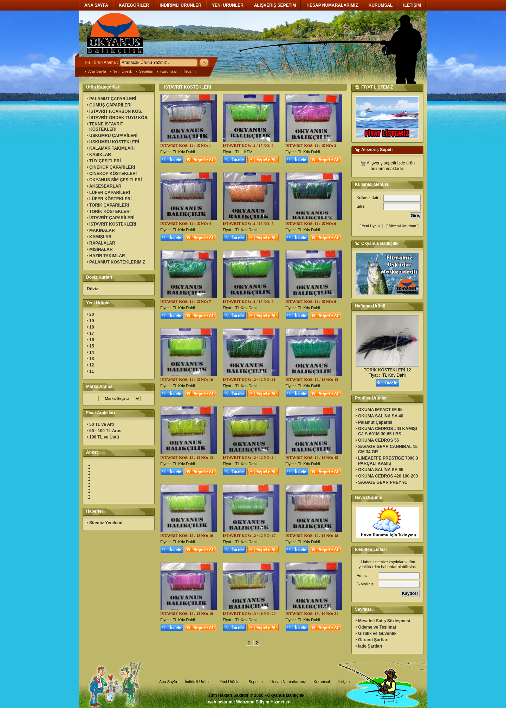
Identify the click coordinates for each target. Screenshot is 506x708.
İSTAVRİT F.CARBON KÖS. (115, 111)
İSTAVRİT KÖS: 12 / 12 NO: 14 (249, 457)
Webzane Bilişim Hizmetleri (263, 702)
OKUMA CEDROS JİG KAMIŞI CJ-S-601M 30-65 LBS (387, 431)
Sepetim (146, 71)
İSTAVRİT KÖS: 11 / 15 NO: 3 (310, 145)
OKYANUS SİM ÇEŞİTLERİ (115, 179)
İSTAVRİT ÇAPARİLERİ (112, 217)
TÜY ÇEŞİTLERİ (105, 160)
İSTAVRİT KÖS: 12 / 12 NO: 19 (186, 613)
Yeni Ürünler (230, 682)
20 (91, 314)
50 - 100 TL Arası (106, 430)
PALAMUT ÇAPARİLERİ (112, 98)
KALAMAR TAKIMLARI (112, 148)
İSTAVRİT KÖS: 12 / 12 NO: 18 (311, 535)
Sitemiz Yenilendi (106, 522)
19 (91, 320)
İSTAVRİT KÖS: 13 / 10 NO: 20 (249, 613)
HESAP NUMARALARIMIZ (332, 5)
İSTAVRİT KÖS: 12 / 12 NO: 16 (186, 535)
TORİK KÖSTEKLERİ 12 (387, 370)
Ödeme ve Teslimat (377, 627)
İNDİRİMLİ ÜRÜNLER (180, 5)
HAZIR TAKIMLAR (107, 255)
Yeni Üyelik (122, 71)
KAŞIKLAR (100, 154)
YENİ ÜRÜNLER (228, 5)
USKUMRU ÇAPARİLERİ (113, 135)
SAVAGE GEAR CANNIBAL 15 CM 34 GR (387, 449)
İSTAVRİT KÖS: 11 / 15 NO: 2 (248, 145)
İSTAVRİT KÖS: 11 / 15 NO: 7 (185, 301)
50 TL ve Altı (101, 424)
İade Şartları (370, 646)
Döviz (92, 288)
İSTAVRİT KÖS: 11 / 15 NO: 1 (185, 145)
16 (91, 339)
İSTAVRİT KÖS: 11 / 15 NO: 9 (310, 301)
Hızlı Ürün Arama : (101, 62)
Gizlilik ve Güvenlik (377, 633)
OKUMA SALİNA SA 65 (380, 469)
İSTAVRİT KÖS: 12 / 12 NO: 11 (249, 379)
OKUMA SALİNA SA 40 (380, 416)
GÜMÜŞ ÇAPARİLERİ (110, 105)
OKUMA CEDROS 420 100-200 (388, 476)
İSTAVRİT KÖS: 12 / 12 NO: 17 (249, 535)
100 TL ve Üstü (104, 437)
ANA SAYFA (96, 5)
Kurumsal (168, 71)
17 (91, 333)
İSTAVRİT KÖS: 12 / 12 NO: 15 (311, 457)
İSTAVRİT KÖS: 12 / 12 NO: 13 (186, 457)
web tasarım (220, 702)
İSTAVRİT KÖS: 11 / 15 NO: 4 (185, 223)
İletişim (190, 71)
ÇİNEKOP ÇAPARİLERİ (112, 167)
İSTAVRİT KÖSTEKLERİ (112, 224)
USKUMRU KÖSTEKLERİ (114, 141)
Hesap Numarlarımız (288, 682)
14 (91, 352)
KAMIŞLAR (100, 236)
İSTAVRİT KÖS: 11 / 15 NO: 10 (186, 379)
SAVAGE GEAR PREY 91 (382, 482)
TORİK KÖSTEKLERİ (110, 211)
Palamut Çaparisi (375, 422)
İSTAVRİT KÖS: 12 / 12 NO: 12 (311, 379)
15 (91, 346)
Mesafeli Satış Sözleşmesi (384, 620)
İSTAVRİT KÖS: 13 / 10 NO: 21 (311, 613)
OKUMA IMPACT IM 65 (380, 409)
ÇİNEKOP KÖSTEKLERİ (113, 173)
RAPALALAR (102, 243)
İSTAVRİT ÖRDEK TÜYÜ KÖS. (118, 117)
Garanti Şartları (373, 639)
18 (91, 327)
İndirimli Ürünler (198, 682)
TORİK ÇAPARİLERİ (109, 205)
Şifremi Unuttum (402, 226)
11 (91, 371)
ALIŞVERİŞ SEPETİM (275, 5)
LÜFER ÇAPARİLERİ (109, 192)
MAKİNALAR (102, 230)
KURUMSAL (381, 5)
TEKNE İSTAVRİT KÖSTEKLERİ (106, 127)
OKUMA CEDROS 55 (378, 440)
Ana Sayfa (97, 71)
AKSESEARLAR (105, 186)
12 (91, 365)
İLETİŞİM (412, 5)
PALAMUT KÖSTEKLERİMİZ (117, 262)
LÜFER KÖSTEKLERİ (110, 198)
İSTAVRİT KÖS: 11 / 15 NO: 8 (248, 301)
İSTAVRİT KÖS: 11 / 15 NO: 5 (248, 223)
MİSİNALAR (101, 249)
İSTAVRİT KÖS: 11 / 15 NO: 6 (310, 223)
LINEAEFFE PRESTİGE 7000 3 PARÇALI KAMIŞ (388, 461)
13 (91, 358)
